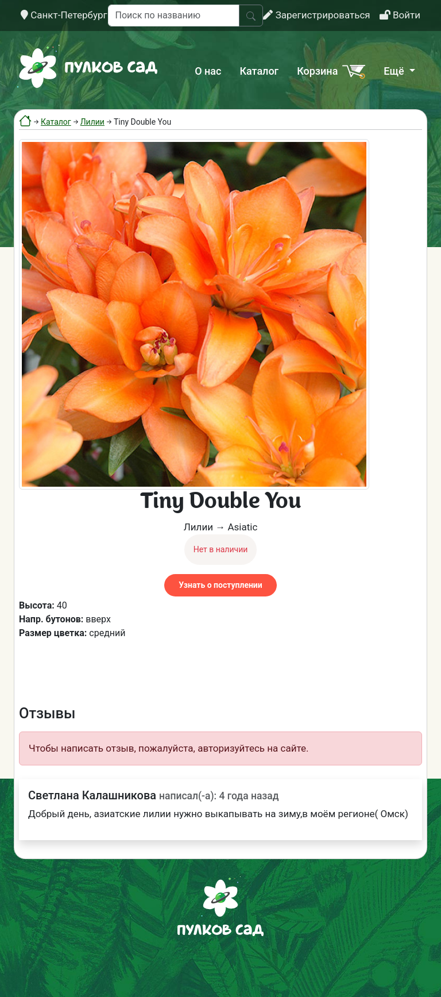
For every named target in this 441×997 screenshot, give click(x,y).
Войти (400, 15)
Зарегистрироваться (316, 15)
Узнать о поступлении (220, 585)
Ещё (395, 71)
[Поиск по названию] (173, 15)
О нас (208, 71)
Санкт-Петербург (64, 15)
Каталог (258, 71)
